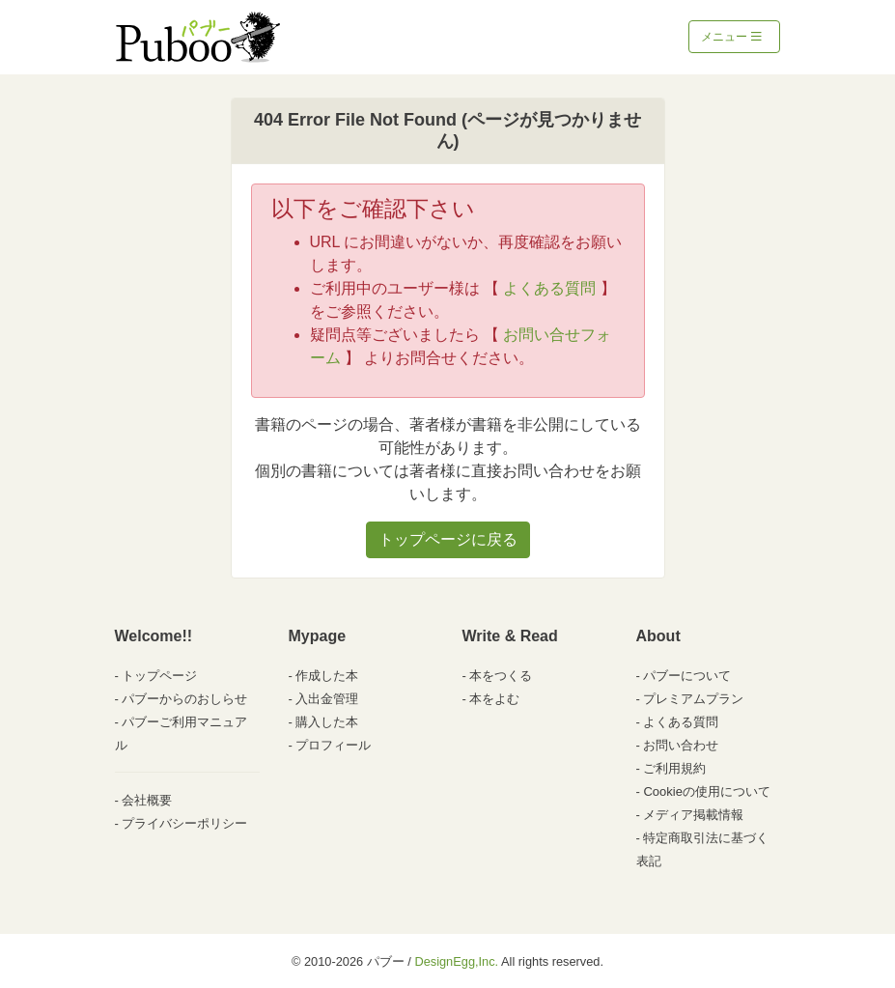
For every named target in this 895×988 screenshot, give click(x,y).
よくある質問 (549, 288)
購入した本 (326, 722)
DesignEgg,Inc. (456, 961)
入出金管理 (326, 699)
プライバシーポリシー (184, 823)
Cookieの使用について (706, 791)
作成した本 (326, 675)
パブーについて (687, 675)
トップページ (159, 675)
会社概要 (147, 800)
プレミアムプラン (693, 699)
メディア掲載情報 (693, 814)
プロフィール (333, 745)
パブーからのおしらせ (184, 699)
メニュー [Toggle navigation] (731, 36)
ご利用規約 (674, 768)
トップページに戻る (447, 539)
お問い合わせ (680, 745)
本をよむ (494, 699)
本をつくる (500, 675)
